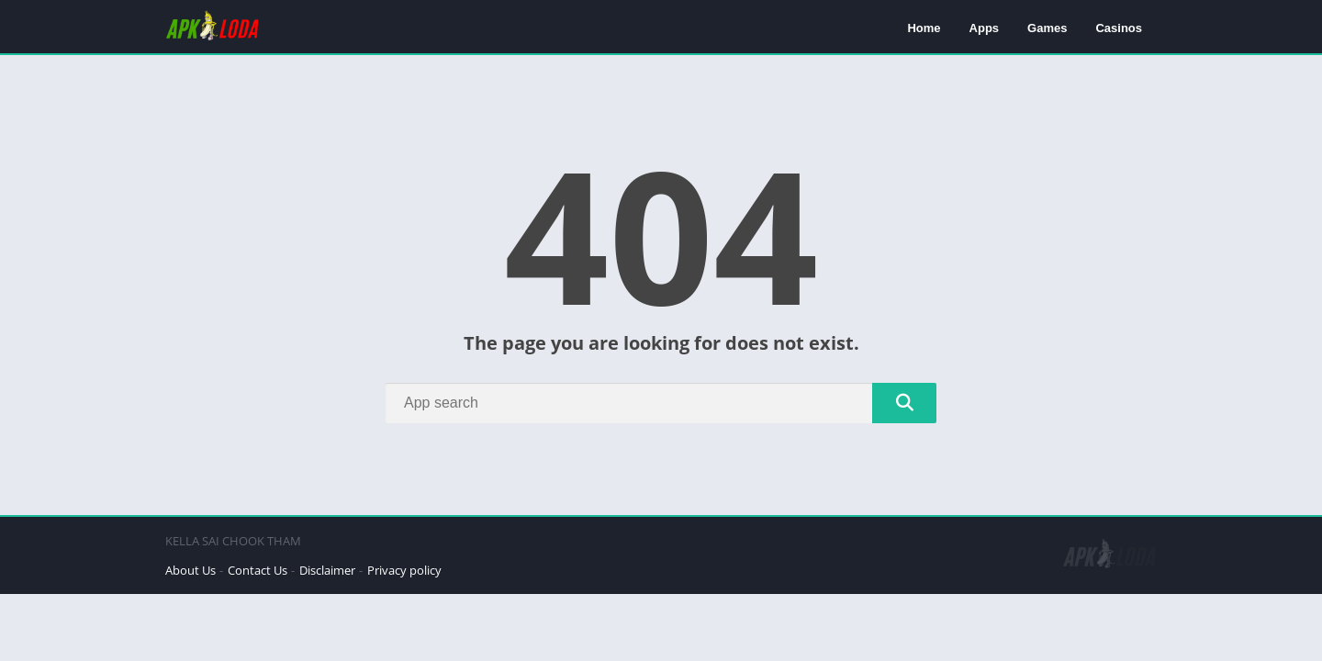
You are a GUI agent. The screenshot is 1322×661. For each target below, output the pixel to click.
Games (1047, 28)
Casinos (1118, 28)
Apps (984, 28)
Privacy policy (404, 570)
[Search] (661, 403)
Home (923, 28)
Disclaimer (327, 570)
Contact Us (257, 570)
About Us (190, 570)
